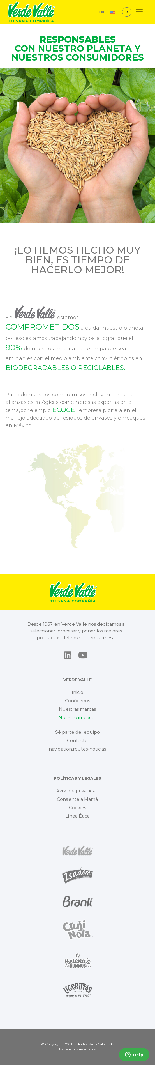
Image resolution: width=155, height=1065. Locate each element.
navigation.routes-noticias (77, 749)
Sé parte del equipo (77, 732)
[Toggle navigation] (139, 11)
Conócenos (77, 700)
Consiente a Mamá (77, 799)
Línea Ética (77, 816)
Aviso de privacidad (77, 790)
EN (101, 12)
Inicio (77, 692)
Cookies (77, 807)
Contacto (77, 740)
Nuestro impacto (77, 717)
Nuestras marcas (77, 709)
